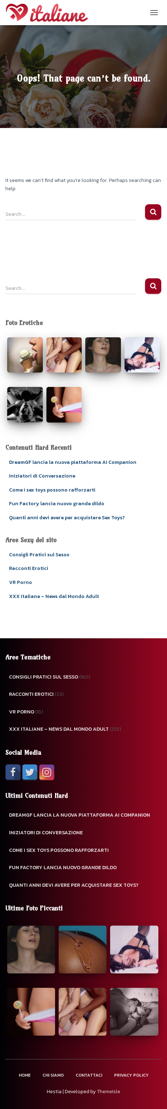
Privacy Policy (131, 1075)
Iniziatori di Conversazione (42, 476)
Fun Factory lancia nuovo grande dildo (56, 503)
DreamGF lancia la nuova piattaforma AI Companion (72, 462)
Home (25, 1075)
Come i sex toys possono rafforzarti (52, 490)
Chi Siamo (53, 1075)
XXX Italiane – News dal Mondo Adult (54, 596)
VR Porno (20, 582)
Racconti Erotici (28, 568)
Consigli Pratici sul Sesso (39, 554)
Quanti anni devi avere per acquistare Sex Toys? (67, 517)
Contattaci (89, 1075)
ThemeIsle (108, 1091)
